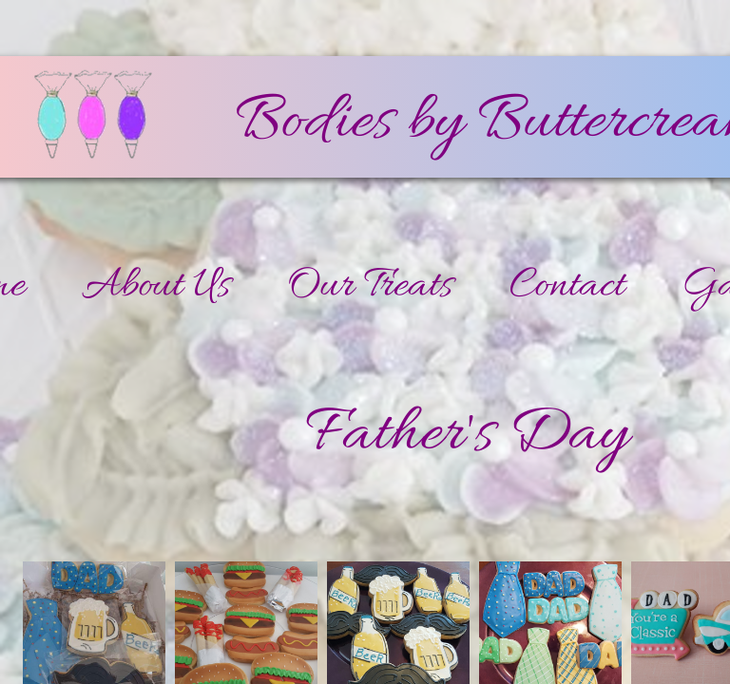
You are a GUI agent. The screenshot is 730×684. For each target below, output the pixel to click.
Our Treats (369, 286)
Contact (566, 286)
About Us (156, 286)
